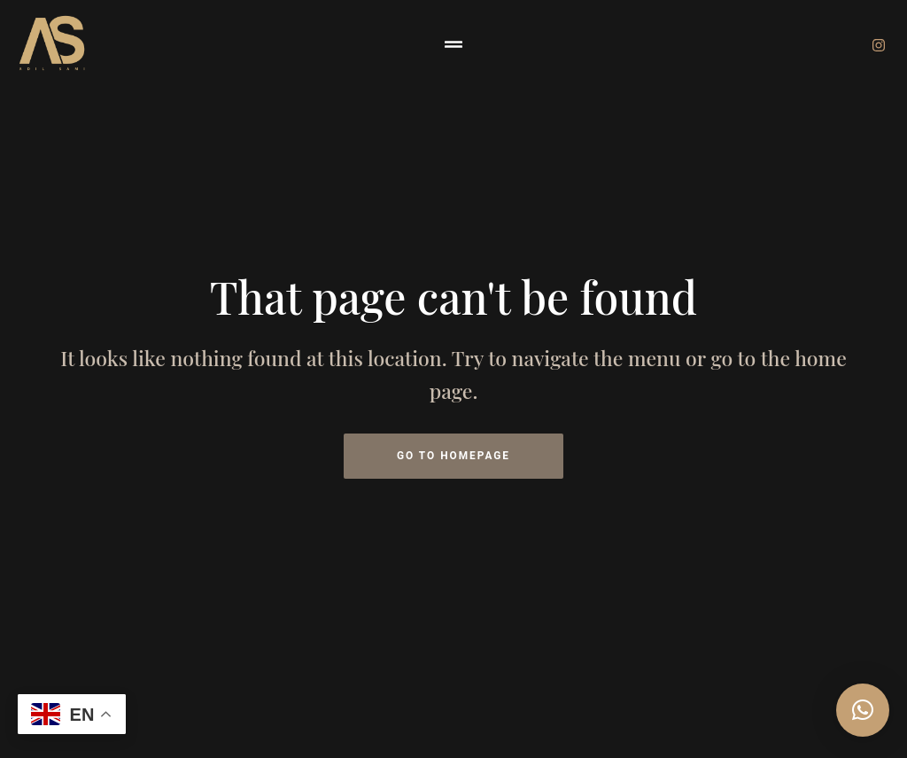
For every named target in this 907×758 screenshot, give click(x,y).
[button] (453, 44)
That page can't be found (453, 296)
